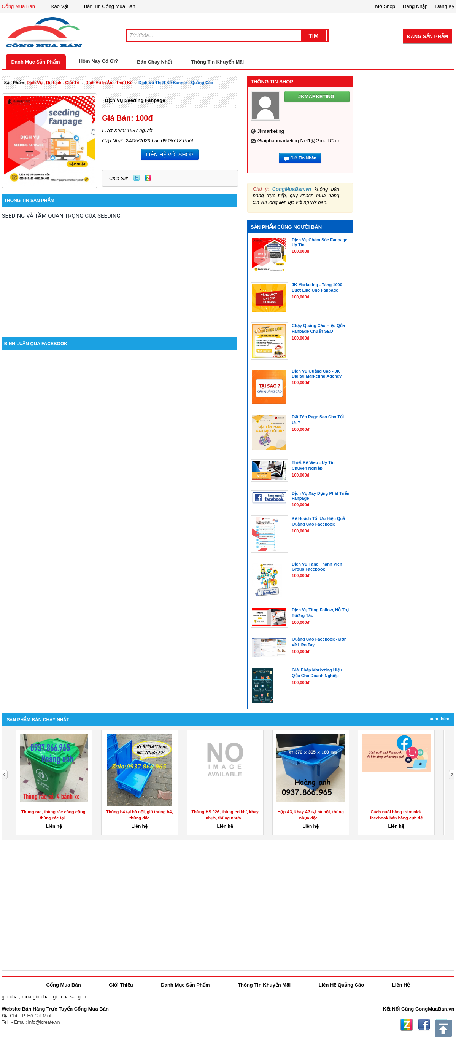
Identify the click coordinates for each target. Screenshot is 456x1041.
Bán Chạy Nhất (154, 62)
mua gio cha (35, 997)
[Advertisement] (120, 272)
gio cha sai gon (69, 997)
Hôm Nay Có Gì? (98, 61)
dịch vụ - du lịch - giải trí (53, 82)
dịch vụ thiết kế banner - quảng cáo (175, 82)
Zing (148, 178)
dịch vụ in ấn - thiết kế (108, 82)
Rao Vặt (59, 6)
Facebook (424, 1025)
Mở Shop (385, 6)
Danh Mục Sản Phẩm (35, 62)
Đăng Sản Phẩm (427, 36)
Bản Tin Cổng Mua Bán (109, 6)
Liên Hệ (401, 985)
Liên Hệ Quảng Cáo (341, 985)
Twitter (136, 178)
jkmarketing (270, 131)
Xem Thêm (439, 718)
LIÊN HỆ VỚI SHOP (170, 154)
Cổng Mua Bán (18, 6)
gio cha (10, 997)
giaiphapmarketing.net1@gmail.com (298, 140)
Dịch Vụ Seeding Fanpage (135, 100)
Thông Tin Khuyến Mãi (217, 62)
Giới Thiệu (121, 985)
